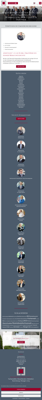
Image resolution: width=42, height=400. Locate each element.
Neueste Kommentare (21, 118)
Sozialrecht (21, 98)
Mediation (21, 93)
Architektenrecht (21, 81)
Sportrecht (21, 100)
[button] (34, 3)
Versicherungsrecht (21, 107)
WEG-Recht (21, 110)
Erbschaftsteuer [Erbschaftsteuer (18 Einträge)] (24, 321)
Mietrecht (21, 94)
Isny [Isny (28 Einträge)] (3, 323)
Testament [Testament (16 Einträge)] (35, 327)
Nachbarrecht (21, 95)
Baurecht (7, 50)
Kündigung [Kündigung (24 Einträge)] (20, 323)
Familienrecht (21, 87)
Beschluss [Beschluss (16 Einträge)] (19, 319)
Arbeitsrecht (21, 80)
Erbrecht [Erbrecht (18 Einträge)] (18, 321)
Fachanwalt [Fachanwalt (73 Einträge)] (32, 321)
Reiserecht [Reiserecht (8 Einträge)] (37, 326)
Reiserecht (21, 97)
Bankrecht (21, 83)
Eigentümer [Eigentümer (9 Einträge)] (11, 321)
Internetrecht (21, 90)
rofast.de (21, 367)
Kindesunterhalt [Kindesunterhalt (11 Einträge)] (12, 323)
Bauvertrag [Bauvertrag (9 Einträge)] (15, 319)
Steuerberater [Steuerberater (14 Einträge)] (30, 327)
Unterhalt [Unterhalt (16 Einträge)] (4, 329)
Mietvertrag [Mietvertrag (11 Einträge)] (34, 323)
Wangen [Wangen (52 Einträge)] (25, 330)
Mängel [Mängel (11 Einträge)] (37, 323)
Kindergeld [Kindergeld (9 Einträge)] (8, 323)
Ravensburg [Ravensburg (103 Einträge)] (16, 326)
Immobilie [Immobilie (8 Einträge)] (37, 321)
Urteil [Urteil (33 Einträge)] (7, 330)
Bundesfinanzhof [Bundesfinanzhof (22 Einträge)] (34, 319)
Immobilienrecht (21, 88)
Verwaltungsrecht (12, 50)
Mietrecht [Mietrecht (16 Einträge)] (30, 323)
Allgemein (21, 79)
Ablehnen (21, 392)
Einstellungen (21, 395)
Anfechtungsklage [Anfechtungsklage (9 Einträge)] (5, 319)
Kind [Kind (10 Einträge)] (5, 323)
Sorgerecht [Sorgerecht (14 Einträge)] (25, 327)
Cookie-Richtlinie (15, 398)
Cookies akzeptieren (21, 389)
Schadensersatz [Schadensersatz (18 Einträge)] (5, 327)
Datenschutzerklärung (21, 398)
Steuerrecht (21, 101)
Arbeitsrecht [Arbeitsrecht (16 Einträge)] (10, 319)
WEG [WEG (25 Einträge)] (29, 330)
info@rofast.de (21, 365)
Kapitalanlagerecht (21, 91)
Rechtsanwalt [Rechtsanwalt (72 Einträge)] (26, 326)
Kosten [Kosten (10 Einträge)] (17, 323)
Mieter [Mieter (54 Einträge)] (26, 323)
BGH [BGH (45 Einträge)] (28, 319)
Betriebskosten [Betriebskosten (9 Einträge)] (24, 319)
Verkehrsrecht (21, 105)
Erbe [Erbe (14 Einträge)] (16, 321)
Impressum (28, 398)
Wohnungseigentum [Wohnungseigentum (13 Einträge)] (35, 329)
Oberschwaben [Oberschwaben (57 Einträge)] (7, 326)
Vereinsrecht (21, 104)
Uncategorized (21, 103)
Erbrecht (21, 86)
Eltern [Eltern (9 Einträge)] (14, 321)
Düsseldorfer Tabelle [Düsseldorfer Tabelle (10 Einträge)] (5, 321)
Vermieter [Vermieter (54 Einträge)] (16, 330)
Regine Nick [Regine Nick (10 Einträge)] (33, 326)
